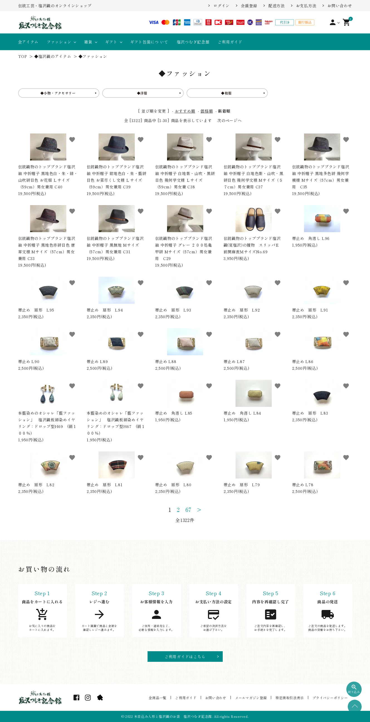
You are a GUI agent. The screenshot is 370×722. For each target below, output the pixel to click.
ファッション (59, 42)
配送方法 (276, 6)
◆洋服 (142, 93)
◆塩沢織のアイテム (52, 56)
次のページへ (229, 120)
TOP (22, 56)
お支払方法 (306, 6)
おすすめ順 (185, 111)
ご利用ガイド (230, 42)
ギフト (111, 42)
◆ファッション (93, 56)
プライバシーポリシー (330, 697)
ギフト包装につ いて (149, 42)
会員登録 (249, 6)
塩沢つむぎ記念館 (193, 42)
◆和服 (226, 93)
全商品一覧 (161, 697)
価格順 (206, 111)
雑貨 (88, 42)
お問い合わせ (339, 6)
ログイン (221, 6)
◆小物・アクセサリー (58, 93)
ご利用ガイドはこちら (185, 656)
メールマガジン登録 (252, 697)
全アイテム (28, 42)
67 (188, 509)
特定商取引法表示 (290, 697)
